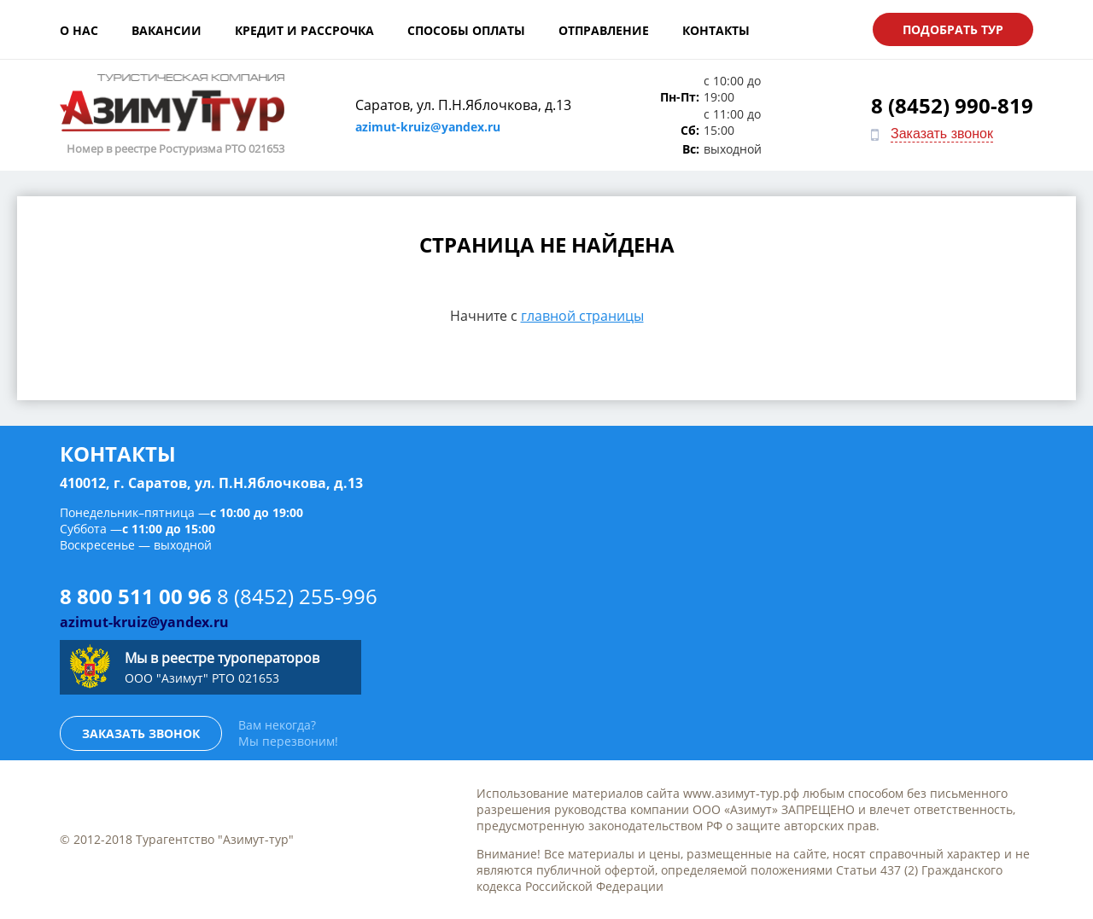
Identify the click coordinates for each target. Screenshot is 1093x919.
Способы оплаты (466, 30)
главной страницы (582, 315)
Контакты (716, 30)
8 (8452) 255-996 (297, 596)
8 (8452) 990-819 (952, 105)
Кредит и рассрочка (304, 30)
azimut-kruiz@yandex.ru (427, 127)
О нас (79, 30)
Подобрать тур (953, 29)
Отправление (603, 30)
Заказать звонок (942, 133)
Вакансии (167, 30)
